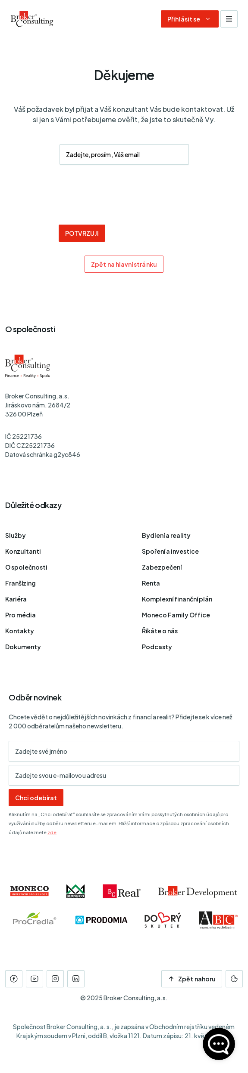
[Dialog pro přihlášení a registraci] (190, 19)
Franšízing (20, 583)
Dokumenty (23, 647)
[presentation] (124, 196)
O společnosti (26, 567)
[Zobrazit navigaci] (229, 19)
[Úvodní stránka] (31, 19)
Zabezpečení (162, 567)
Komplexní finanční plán (177, 599)
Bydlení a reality (166, 535)
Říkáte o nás (160, 631)
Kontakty (19, 631)
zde (52, 832)
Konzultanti (23, 551)
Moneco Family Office (176, 615)
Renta (151, 583)
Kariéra (16, 599)
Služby (15, 535)
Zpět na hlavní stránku (124, 264)
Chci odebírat (36, 798)
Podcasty (157, 647)
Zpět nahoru (192, 979)
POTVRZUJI (82, 233)
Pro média (20, 615)
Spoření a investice (170, 551)
